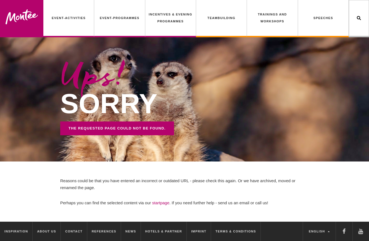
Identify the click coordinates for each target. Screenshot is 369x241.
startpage (161, 202)
